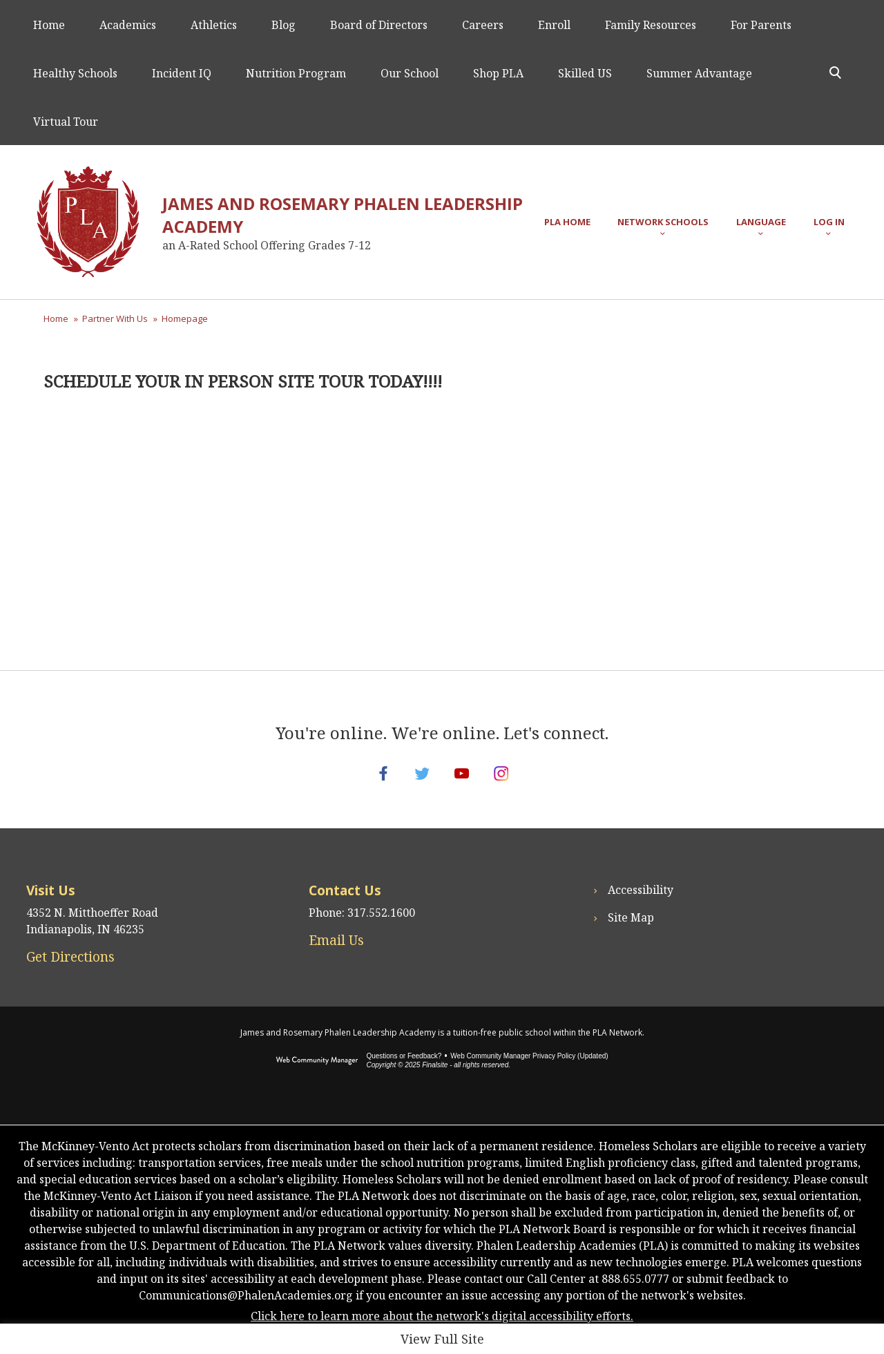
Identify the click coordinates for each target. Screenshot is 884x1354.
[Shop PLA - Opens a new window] (498, 72)
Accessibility (640, 907)
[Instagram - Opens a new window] (514, 782)
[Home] (49, 24)
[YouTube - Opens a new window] (466, 782)
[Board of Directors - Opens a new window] (379, 24)
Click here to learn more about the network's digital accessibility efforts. (442, 1333)
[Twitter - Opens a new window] (418, 782)
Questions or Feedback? (403, 1073)
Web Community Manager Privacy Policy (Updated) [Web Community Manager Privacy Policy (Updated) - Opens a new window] (529, 1073)
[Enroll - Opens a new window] (554, 24)
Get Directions (70, 974)
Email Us (336, 957)
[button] (663, 222)
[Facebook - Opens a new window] (369, 782)
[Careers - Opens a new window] (483, 24)
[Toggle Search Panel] (835, 72)
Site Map (631, 934)
